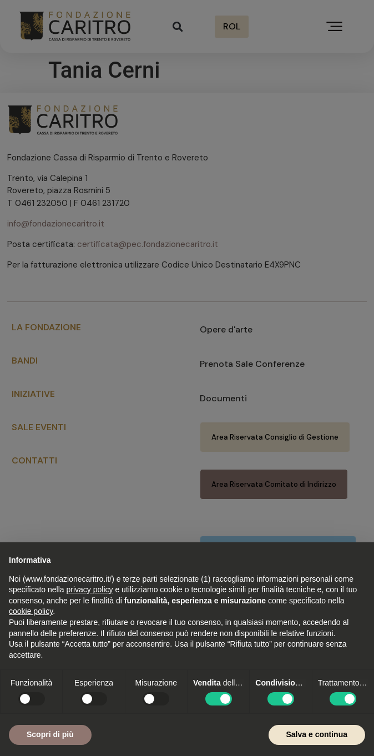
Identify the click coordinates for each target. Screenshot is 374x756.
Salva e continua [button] (316, 734)
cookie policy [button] (31, 611)
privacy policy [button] (90, 589)
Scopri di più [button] (50, 734)
